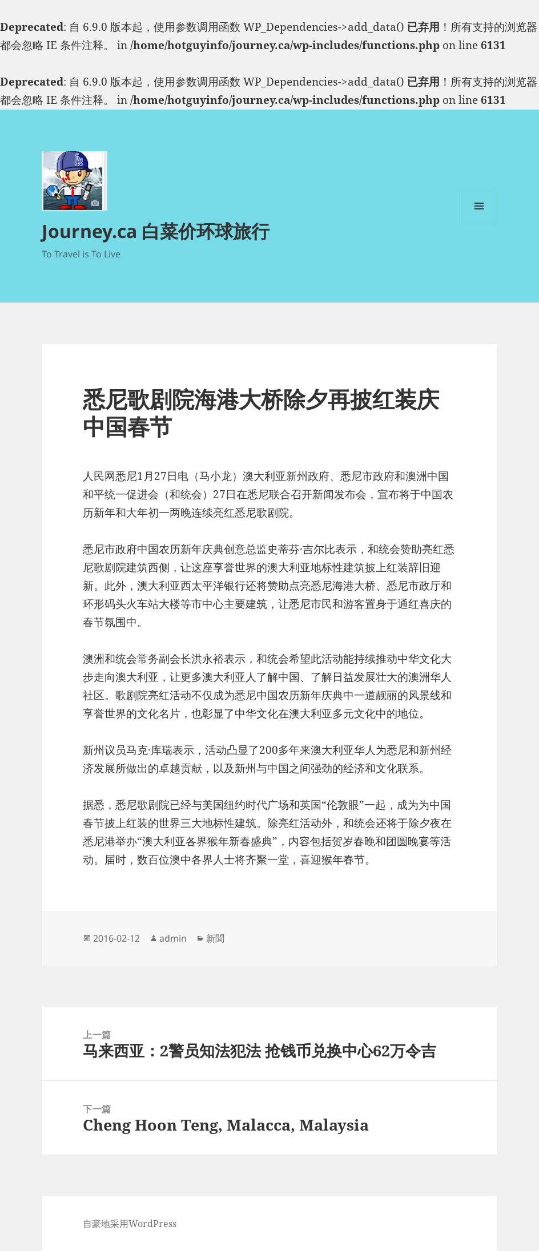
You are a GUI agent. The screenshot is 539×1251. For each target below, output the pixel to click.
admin (173, 938)
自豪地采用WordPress (129, 1223)
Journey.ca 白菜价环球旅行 (156, 231)
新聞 (215, 938)
